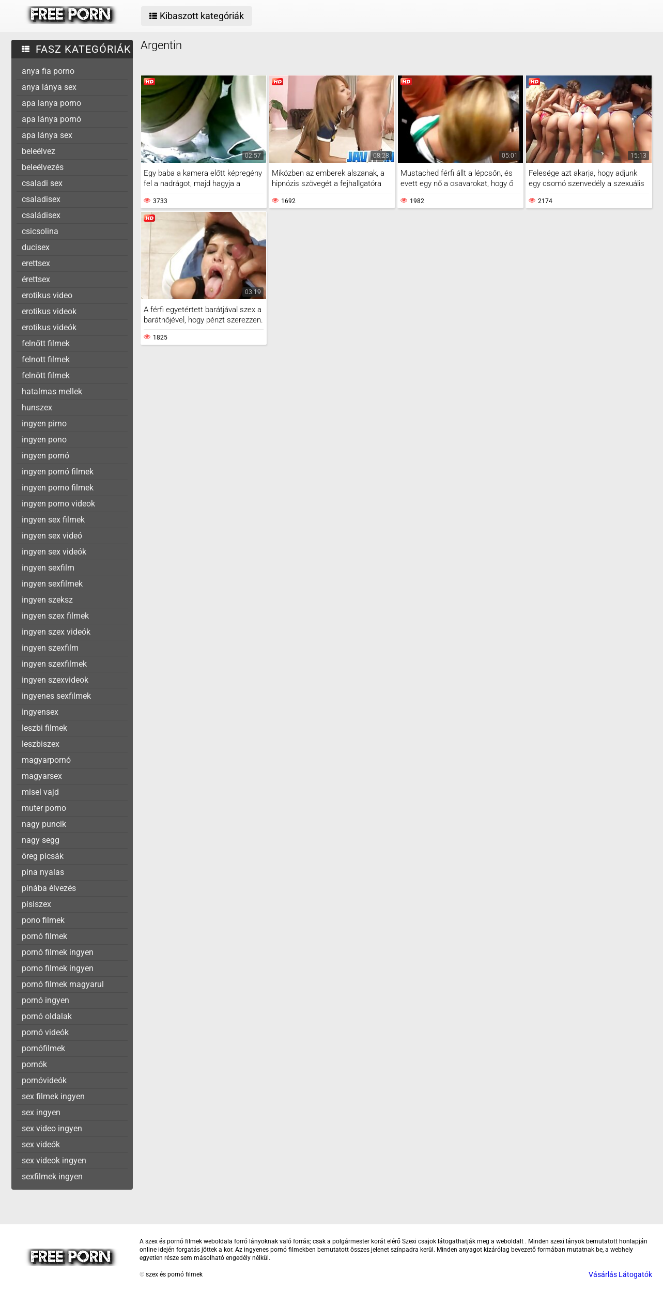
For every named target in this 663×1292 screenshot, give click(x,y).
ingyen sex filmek (53, 520)
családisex (41, 215)
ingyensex (40, 712)
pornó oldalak (47, 1016)
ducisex (36, 247)
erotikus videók (49, 327)
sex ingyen (41, 1112)
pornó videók (45, 1032)
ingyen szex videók (56, 632)
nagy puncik (44, 824)
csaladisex (41, 199)
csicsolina (40, 231)
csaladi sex (42, 183)
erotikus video (47, 295)
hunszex (37, 407)
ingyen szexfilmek (54, 664)
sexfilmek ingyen (52, 1176)
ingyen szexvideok (55, 680)
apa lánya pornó (51, 119)
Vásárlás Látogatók (620, 1274)
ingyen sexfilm (48, 568)
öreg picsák (43, 856)
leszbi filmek (44, 728)
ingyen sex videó (52, 536)
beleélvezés (43, 167)
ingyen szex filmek (55, 616)
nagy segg (40, 840)
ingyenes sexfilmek (56, 696)
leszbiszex (40, 744)
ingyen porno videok (58, 504)
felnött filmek (46, 375)
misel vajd (40, 792)
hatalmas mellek (52, 391)
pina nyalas (43, 872)
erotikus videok (49, 311)
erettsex (36, 263)
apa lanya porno (51, 103)
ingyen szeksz (47, 600)
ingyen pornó (45, 455)
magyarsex (42, 776)
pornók (34, 1064)
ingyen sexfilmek (52, 584)
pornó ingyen (45, 1000)
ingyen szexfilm (50, 648)
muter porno (44, 808)
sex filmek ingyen (53, 1096)
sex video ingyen (52, 1128)
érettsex (36, 279)
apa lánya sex (47, 135)
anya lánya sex (49, 87)
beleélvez (38, 151)
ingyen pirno (44, 423)
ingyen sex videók (54, 552)
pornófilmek (43, 1048)
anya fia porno (48, 71)
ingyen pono (44, 439)
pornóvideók (44, 1080)
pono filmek (43, 920)
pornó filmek (44, 936)
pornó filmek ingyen (58, 952)
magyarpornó (46, 760)
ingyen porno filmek (58, 488)
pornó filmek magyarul (63, 984)
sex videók (41, 1144)
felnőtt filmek (46, 343)
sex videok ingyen (54, 1160)
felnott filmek (46, 359)
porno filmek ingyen (58, 968)
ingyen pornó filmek (58, 471)
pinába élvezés (49, 888)
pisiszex (36, 904)
